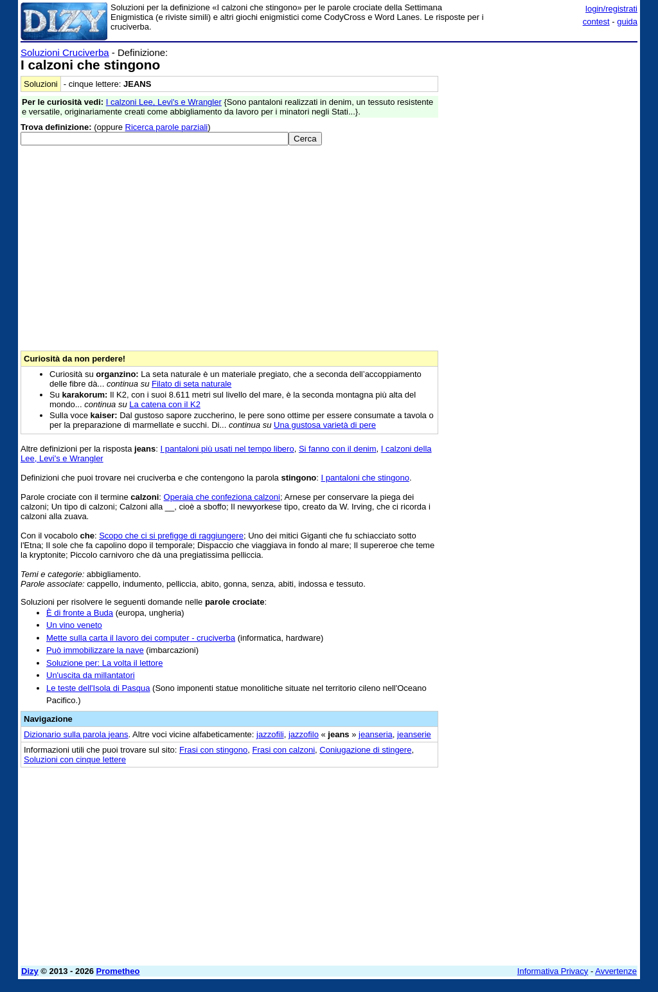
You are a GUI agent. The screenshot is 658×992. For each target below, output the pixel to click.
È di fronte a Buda (79, 613)
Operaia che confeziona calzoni (222, 497)
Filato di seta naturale (191, 384)
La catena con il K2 (164, 404)
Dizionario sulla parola (76, 734)
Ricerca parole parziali (166, 127)
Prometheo (118, 971)
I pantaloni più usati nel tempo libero (227, 449)
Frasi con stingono (213, 750)
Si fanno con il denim (338, 449)
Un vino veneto (74, 625)
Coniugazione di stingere (365, 750)
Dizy (30, 971)
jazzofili (270, 734)
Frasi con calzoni (284, 750)
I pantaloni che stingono (365, 477)
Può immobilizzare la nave (95, 650)
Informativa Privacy (553, 971)
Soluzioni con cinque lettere (75, 759)
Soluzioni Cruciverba (65, 52)
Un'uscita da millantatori (90, 675)
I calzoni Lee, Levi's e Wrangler (164, 102)
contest (596, 21)
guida (627, 21)
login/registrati (611, 9)
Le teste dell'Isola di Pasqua (98, 688)
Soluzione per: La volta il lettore (104, 663)
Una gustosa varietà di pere (325, 425)
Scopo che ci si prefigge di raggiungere (171, 535)
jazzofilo (304, 734)
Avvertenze (616, 971)
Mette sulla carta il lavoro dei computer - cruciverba (140, 638)
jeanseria (376, 734)
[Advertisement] (541, 127)
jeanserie (414, 734)
